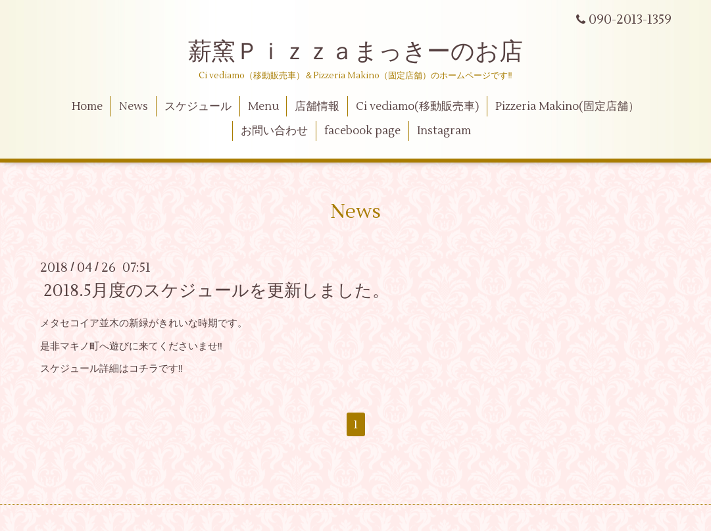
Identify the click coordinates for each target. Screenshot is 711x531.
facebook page (362, 131)
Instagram (444, 131)
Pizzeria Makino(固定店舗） (567, 106)
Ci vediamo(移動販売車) (417, 106)
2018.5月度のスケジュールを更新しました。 (216, 291)
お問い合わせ (274, 131)
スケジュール (198, 106)
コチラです (153, 369)
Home (87, 106)
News (133, 106)
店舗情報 (317, 106)
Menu (263, 106)
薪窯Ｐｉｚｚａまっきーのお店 (367, 52)
